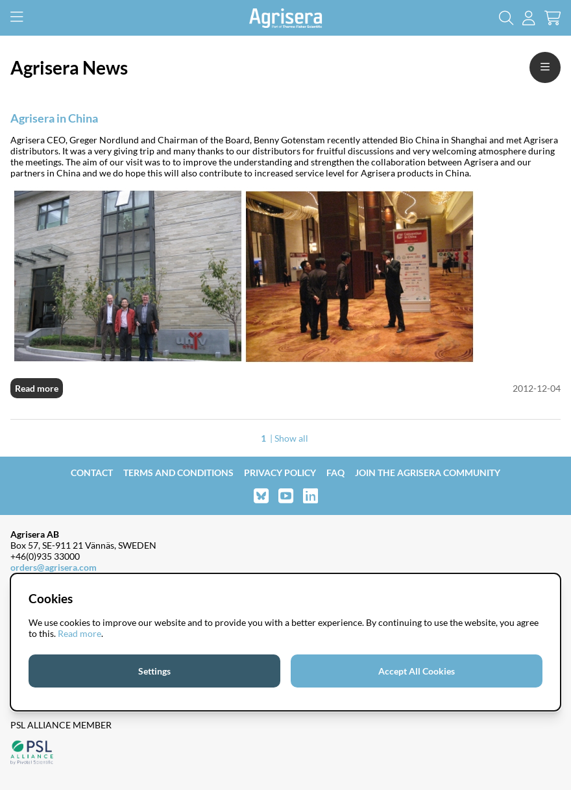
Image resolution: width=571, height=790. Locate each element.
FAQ (335, 472)
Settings (154, 670)
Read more (36, 388)
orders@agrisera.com (53, 567)
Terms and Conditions (178, 472)
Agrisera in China (54, 118)
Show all (291, 438)
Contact (92, 472)
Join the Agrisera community (427, 472)
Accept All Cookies (416, 670)
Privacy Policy (280, 472)
